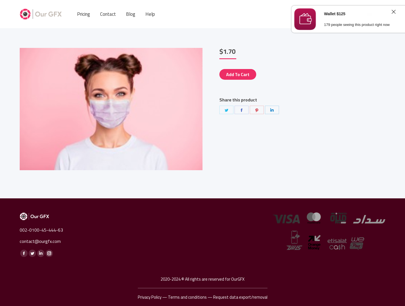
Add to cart (237, 74)
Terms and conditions (187, 297)
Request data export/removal (240, 297)
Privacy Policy (149, 297)
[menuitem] (83, 14)
